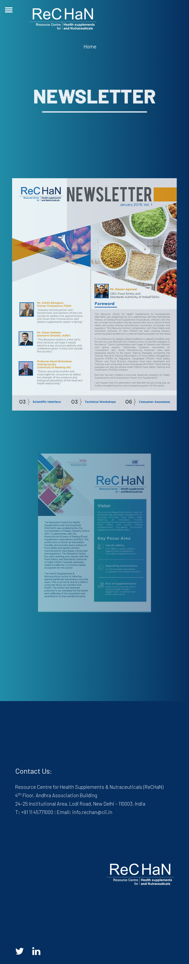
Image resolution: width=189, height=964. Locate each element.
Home (90, 46)
